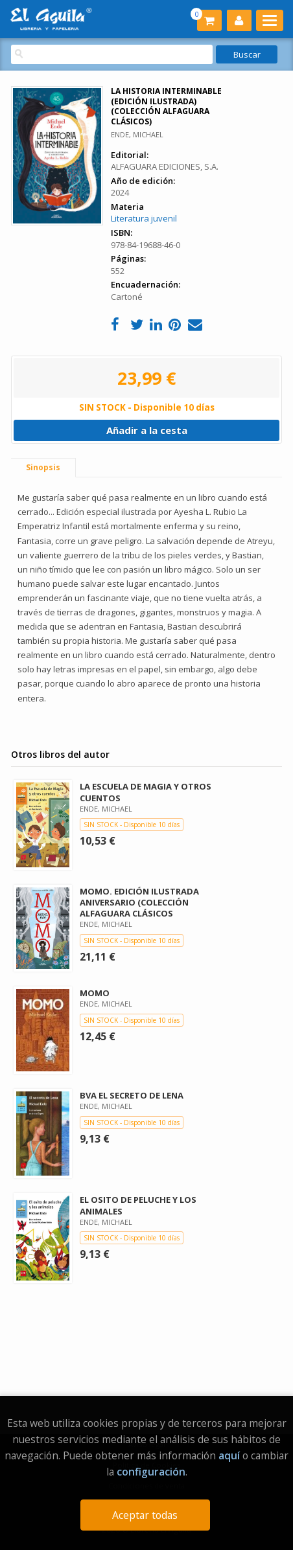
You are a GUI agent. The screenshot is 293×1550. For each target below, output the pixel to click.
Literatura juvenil (144, 218)
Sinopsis (43, 467)
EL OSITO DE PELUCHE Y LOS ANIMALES (138, 1205)
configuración (151, 1472)
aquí (229, 1455)
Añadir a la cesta (146, 430)
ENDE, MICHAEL (137, 134)
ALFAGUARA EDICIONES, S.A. (164, 166)
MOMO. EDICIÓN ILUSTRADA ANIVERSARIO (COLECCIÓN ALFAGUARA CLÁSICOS (139, 902)
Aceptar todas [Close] (145, 1515)
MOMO (95, 993)
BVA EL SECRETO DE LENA (131, 1095)
